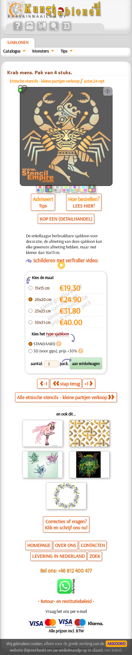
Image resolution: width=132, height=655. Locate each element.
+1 (88, 384)
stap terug (66, 384)
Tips (64, 51)
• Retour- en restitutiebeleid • (66, 601)
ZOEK (94, 556)
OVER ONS (65, 545)
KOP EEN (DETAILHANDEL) (66, 219)
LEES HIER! (84, 206)
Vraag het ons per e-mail (66, 611)
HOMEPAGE (38, 545)
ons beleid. (113, 650)
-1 (43, 384)
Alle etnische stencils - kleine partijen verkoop (65, 397)
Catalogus (11, 51)
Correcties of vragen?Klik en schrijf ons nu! (66, 524)
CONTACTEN (93, 545)
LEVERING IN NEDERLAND (58, 556)
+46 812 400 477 (75, 570)
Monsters (40, 51)
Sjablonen (17, 42)
